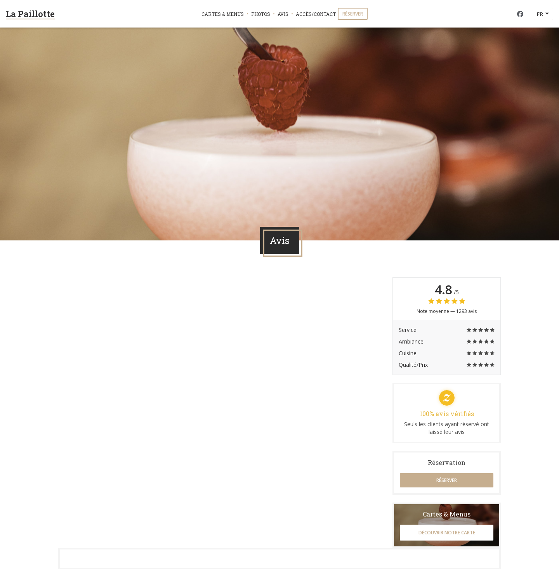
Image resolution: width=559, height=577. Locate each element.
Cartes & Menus (222, 14)
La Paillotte (30, 13)
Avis (283, 14)
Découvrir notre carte (446, 532)
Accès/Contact (316, 14)
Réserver (352, 13)
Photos (260, 14)
